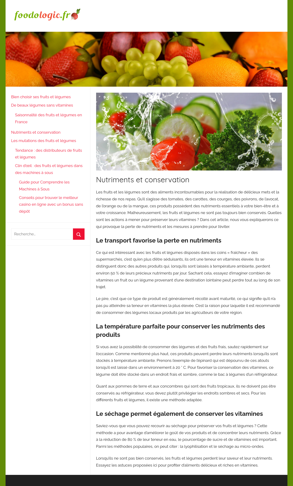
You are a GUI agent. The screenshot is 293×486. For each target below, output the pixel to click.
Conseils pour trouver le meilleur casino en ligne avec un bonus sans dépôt (51, 204)
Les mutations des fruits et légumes (43, 140)
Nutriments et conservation (35, 132)
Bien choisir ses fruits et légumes (41, 97)
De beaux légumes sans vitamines (42, 105)
